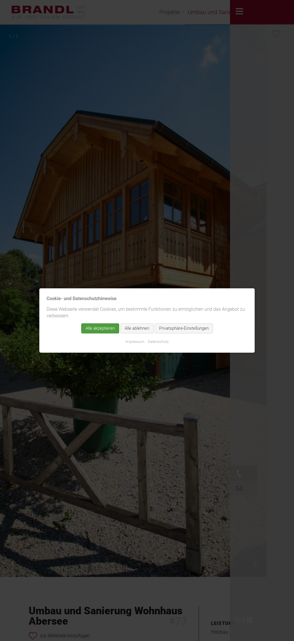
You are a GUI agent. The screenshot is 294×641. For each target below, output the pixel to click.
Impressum (134, 341)
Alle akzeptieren (100, 328)
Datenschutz (158, 341)
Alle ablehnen (137, 328)
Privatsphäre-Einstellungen (184, 328)
